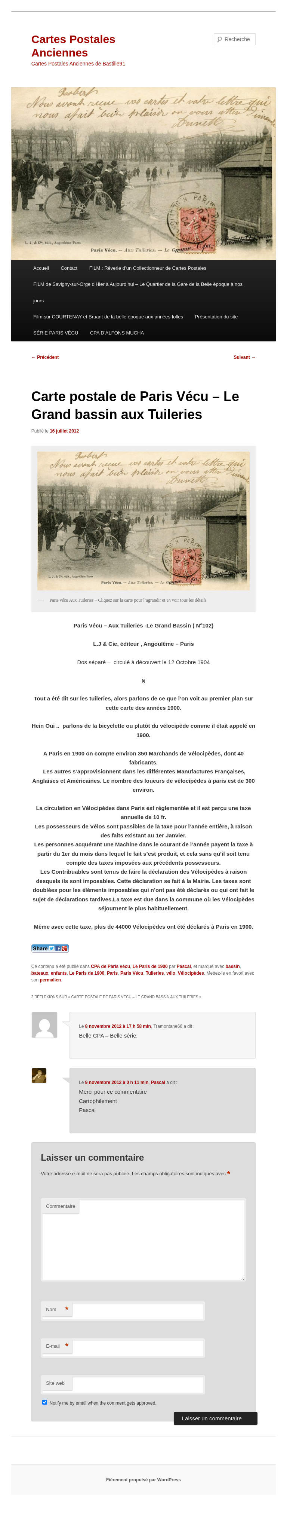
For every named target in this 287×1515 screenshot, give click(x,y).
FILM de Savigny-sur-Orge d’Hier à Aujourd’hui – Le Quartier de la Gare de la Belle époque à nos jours (138, 292)
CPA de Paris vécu (110, 966)
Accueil (41, 268)
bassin (232, 966)
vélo (170, 973)
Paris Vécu (131, 973)
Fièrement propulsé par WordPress (143, 1479)
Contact (69, 268)
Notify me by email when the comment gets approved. (99, 1403)
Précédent (45, 357)
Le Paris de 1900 (150, 966)
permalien (50, 980)
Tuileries (155, 973)
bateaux (39, 973)
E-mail (57, 1346)
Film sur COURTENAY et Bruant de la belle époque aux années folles (108, 317)
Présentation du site (216, 317)
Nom (57, 1309)
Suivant (245, 357)
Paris (112, 973)
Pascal (184, 966)
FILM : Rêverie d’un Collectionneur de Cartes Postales (148, 268)
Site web (55, 1383)
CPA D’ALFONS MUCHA (117, 333)
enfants (59, 973)
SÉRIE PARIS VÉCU (55, 333)
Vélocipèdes (191, 973)
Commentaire (60, 1206)
